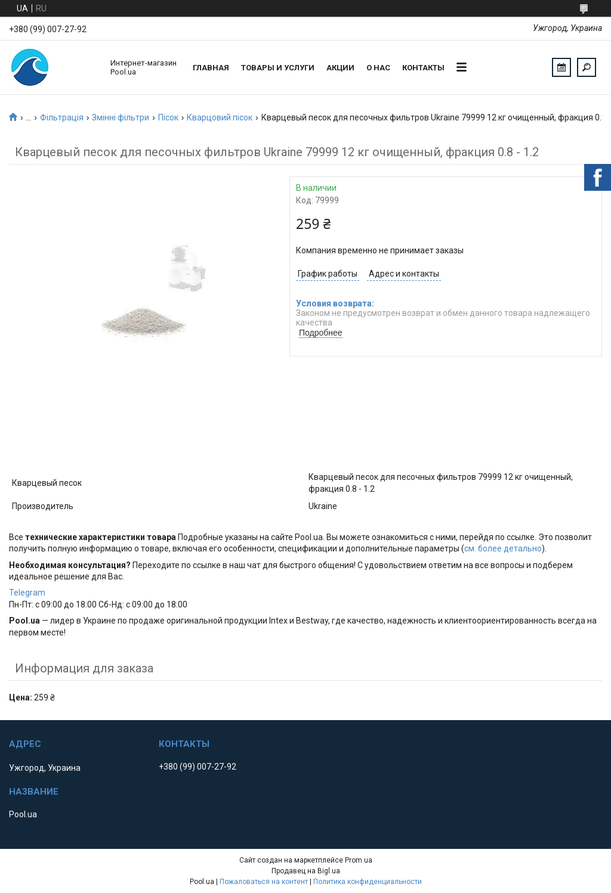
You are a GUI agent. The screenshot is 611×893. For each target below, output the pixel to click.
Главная (211, 67)
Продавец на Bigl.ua (305, 871)
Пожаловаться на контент (264, 882)
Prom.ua (358, 860)
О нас (378, 67)
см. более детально (503, 548)
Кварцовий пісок (219, 117)
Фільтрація (62, 117)
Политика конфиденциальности (367, 882)
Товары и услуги (277, 67)
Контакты (423, 67)
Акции (340, 67)
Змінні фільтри (120, 117)
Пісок (168, 117)
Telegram (27, 592)
